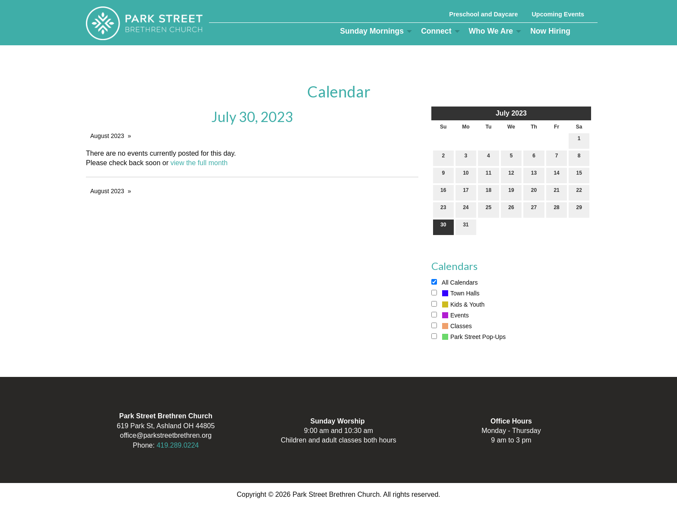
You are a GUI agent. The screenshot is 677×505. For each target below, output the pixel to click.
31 (465, 227)
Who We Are (491, 31)
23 (443, 209)
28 (556, 209)
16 (443, 192)
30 (443, 227)
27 (534, 209)
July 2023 (511, 113)
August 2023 (107, 135)
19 (511, 192)
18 (488, 192)
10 (465, 175)
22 (579, 192)
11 (488, 175)
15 (579, 175)
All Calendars (454, 282)
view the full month (199, 162)
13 (534, 175)
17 (465, 192)
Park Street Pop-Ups (468, 336)
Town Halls (455, 293)
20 (534, 192)
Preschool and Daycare (483, 14)
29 (579, 209)
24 (465, 209)
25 (488, 209)
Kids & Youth (457, 304)
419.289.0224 (178, 445)
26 (511, 209)
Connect (436, 31)
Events (450, 315)
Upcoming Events (557, 14)
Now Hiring (550, 31)
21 (556, 192)
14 (556, 175)
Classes (451, 326)
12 (511, 175)
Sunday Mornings (372, 31)
